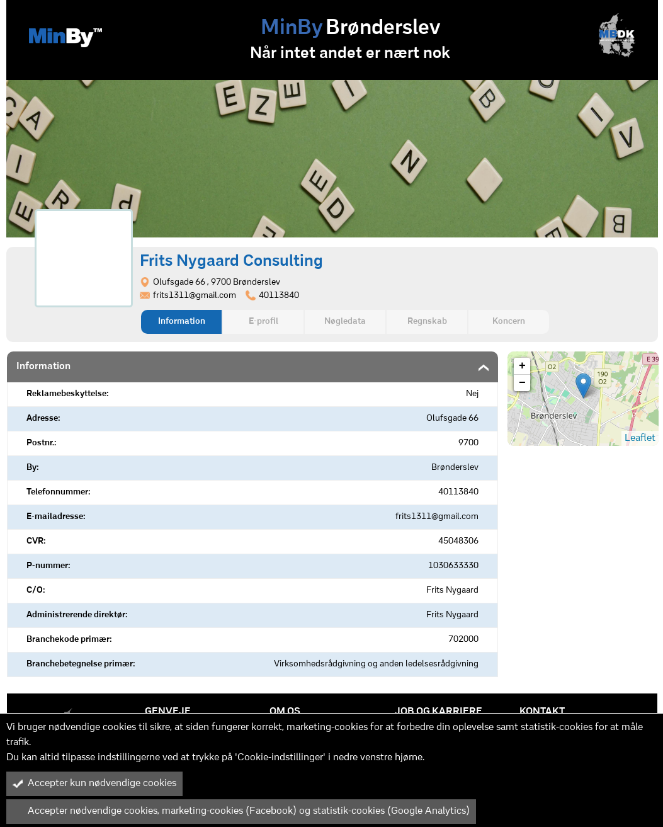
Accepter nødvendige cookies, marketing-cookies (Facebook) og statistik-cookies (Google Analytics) (241, 811)
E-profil (263, 321)
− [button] (522, 383)
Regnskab (427, 321)
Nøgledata (345, 321)
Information (181, 321)
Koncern (508, 321)
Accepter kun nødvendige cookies (94, 784)
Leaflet (640, 438)
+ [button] (522, 366)
